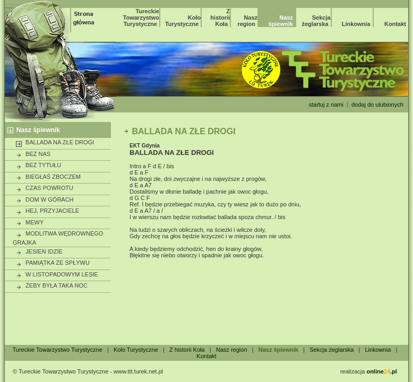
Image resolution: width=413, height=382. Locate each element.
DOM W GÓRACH (44, 200)
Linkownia (356, 24)
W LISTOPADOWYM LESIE (56, 275)
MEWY (29, 223)
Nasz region (247, 20)
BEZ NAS (32, 154)
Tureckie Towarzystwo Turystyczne (141, 17)
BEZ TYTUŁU (38, 165)
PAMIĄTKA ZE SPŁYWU (52, 263)
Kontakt (395, 24)
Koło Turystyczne (183, 20)
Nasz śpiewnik (38, 130)
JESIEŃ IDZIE (39, 252)
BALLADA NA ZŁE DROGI (54, 142)
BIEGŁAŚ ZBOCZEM (48, 177)
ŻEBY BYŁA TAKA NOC (51, 286)
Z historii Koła (220, 17)
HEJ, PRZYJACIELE (47, 211)
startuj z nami (325, 104)
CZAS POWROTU (44, 188)
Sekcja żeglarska (316, 20)
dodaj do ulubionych (377, 104)
